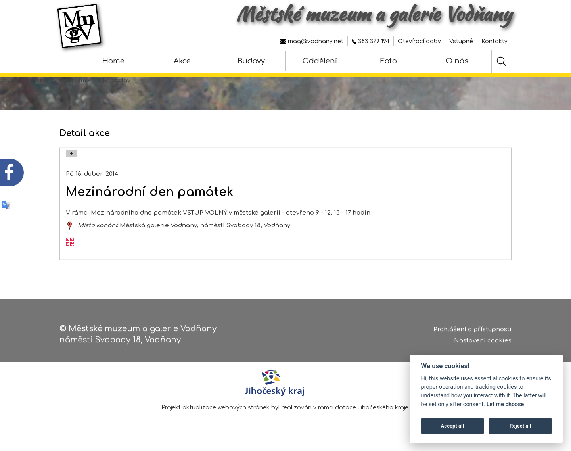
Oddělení (320, 61)
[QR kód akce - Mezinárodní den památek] (70, 249)
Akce (182, 61)
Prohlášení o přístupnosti (472, 331)
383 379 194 (370, 41)
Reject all (520, 426)
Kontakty (494, 41)
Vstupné (461, 41)
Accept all (452, 426)
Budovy (251, 61)
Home (113, 61)
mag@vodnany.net (311, 41)
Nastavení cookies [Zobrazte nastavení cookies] (483, 343)
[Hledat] (502, 61)
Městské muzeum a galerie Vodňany (374, 14)
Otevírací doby (419, 41)
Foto (388, 61)
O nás (457, 61)
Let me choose (505, 404)
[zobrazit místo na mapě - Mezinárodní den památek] (70, 232)
